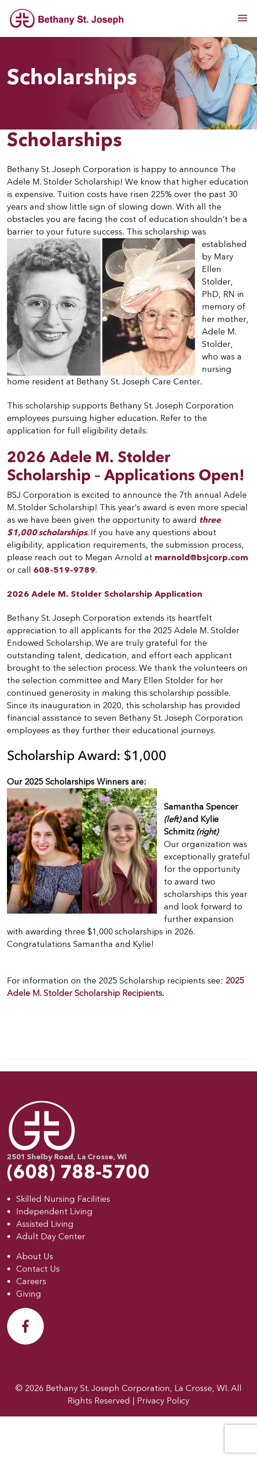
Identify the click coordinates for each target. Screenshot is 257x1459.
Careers (31, 1281)
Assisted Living (45, 1224)
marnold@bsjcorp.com (201, 557)
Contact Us (38, 1269)
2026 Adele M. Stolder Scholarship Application (104, 594)
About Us (34, 1256)
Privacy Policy (163, 1401)
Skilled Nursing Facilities (63, 1199)
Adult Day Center (50, 1237)
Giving (28, 1294)
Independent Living (54, 1212)
